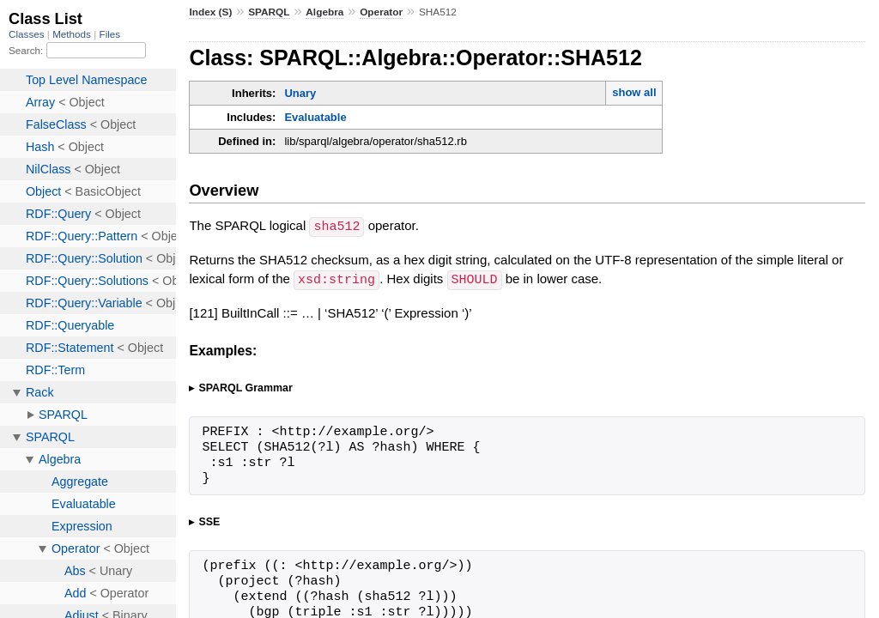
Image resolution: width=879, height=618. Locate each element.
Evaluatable (315, 117)
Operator (381, 12)
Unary (300, 93)
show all (634, 92)
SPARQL (268, 12)
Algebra (324, 12)
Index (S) (210, 12)
